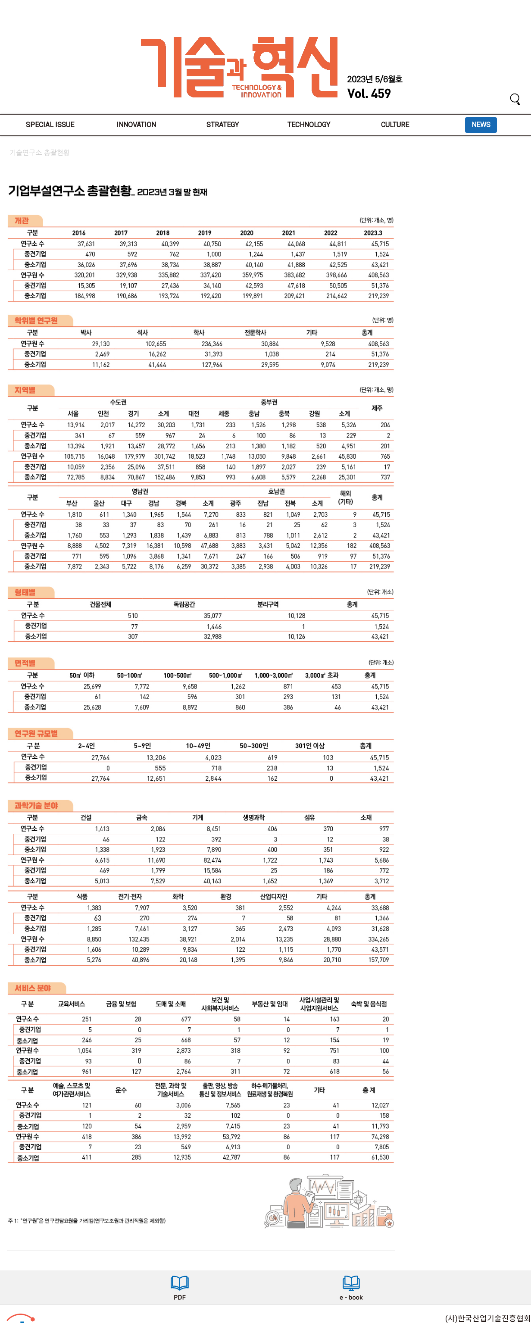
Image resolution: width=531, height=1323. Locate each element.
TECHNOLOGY (308, 125)
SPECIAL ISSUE (50, 125)
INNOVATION (136, 125)
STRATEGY (222, 125)
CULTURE (395, 125)
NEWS (481, 125)
